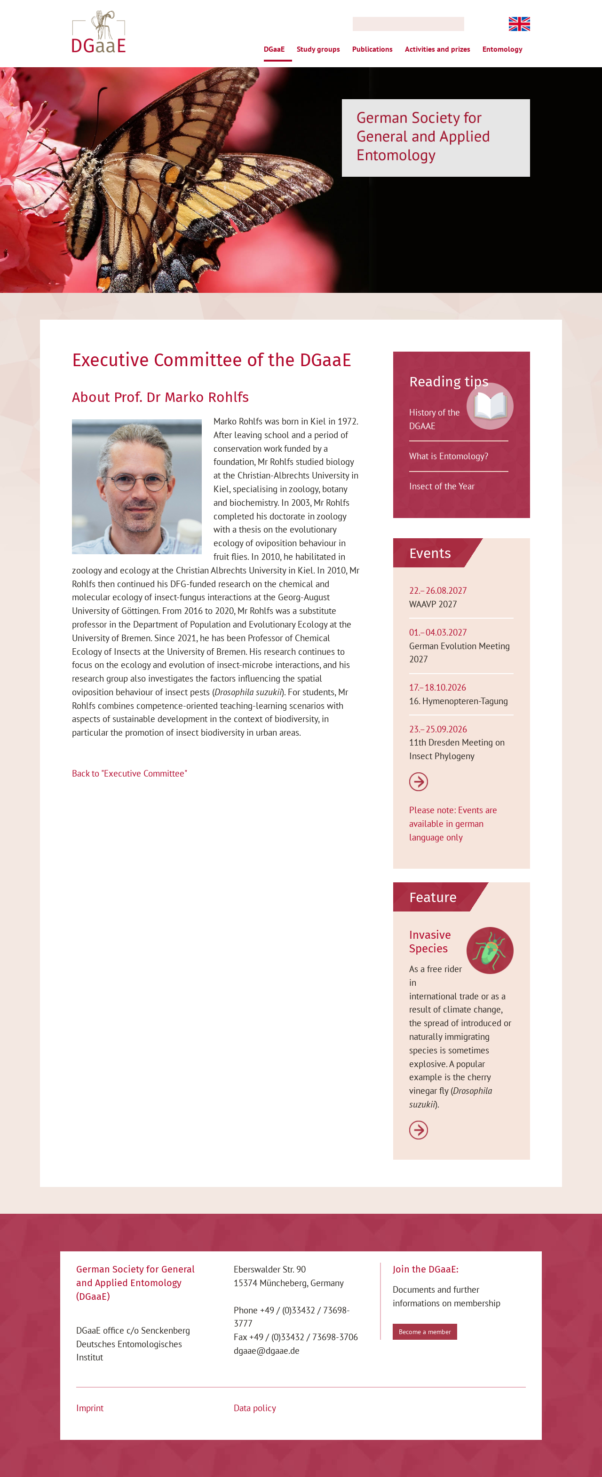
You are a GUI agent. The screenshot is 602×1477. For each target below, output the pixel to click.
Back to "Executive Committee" (129, 772)
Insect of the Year (442, 486)
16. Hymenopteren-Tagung (458, 700)
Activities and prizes (437, 49)
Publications (372, 49)
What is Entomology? (448, 456)
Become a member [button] (425, 1331)
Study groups (318, 49)
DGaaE (274, 49)
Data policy (255, 1407)
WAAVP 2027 (433, 604)
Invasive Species (430, 941)
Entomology (503, 49)
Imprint (89, 1407)
